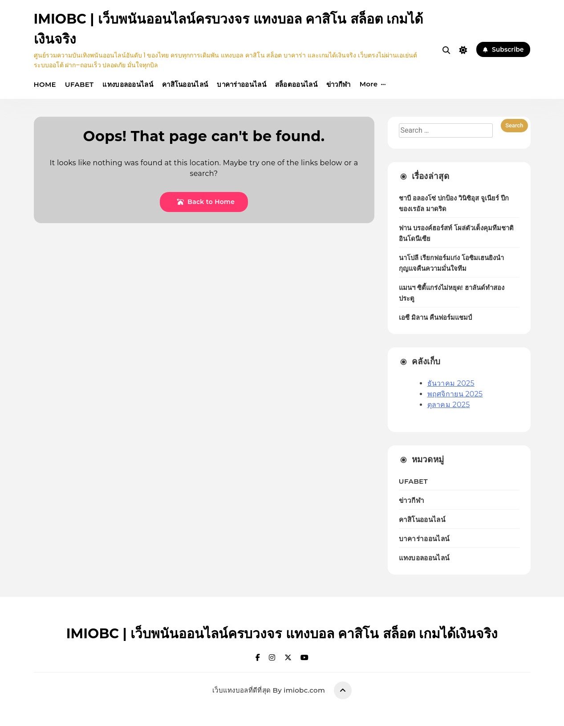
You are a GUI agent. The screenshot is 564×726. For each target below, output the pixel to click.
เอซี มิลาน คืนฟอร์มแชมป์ (435, 318)
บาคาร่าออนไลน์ (241, 84)
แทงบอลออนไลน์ (127, 84)
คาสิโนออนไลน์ (185, 84)
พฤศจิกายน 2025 (455, 394)
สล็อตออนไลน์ (296, 84)
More (369, 84)
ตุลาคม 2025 (448, 404)
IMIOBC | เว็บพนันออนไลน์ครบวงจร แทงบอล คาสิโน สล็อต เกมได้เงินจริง (282, 633)
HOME (45, 84)
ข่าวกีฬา (338, 84)
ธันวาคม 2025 (451, 383)
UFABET (79, 84)
